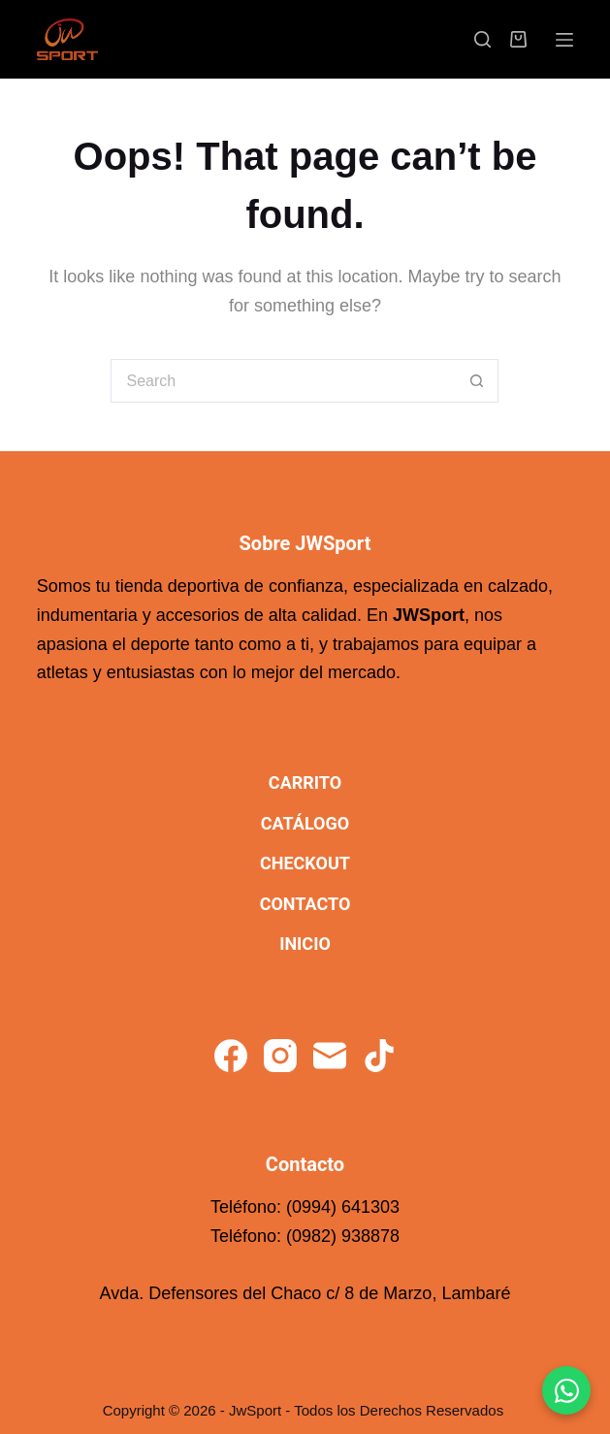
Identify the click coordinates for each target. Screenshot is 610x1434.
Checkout (305, 863)
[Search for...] (283, 381)
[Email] (329, 1055)
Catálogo (305, 823)
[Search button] (476, 381)
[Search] (482, 39)
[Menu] (564, 40)
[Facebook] (230, 1055)
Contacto (305, 904)
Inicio (305, 943)
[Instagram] (280, 1055)
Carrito (305, 782)
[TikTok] (379, 1055)
